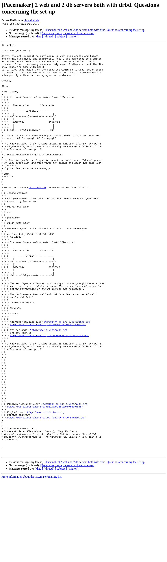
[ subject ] (61, 36)
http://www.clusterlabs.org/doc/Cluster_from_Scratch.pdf (49, 394)
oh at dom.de (31, 20)
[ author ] (73, 36)
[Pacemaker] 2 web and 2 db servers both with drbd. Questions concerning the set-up (94, 29)
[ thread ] (49, 36)
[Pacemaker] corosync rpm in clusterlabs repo (67, 33)
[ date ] (39, 36)
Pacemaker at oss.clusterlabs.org (67, 377)
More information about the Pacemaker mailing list (31, 558)
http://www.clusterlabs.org (48, 387)
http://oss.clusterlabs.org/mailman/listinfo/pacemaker (48, 380)
